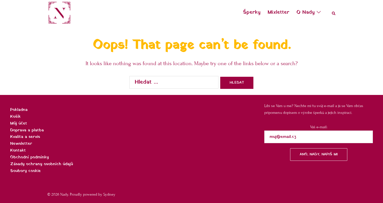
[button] (334, 12)
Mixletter (278, 12)
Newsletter (21, 144)
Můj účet (18, 123)
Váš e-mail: (318, 143)
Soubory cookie (25, 171)
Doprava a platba (27, 130)
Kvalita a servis (25, 137)
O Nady (305, 12)
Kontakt (18, 150)
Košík (15, 117)
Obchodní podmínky (29, 157)
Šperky (251, 12)
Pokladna (19, 110)
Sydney (109, 194)
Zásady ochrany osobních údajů (41, 164)
